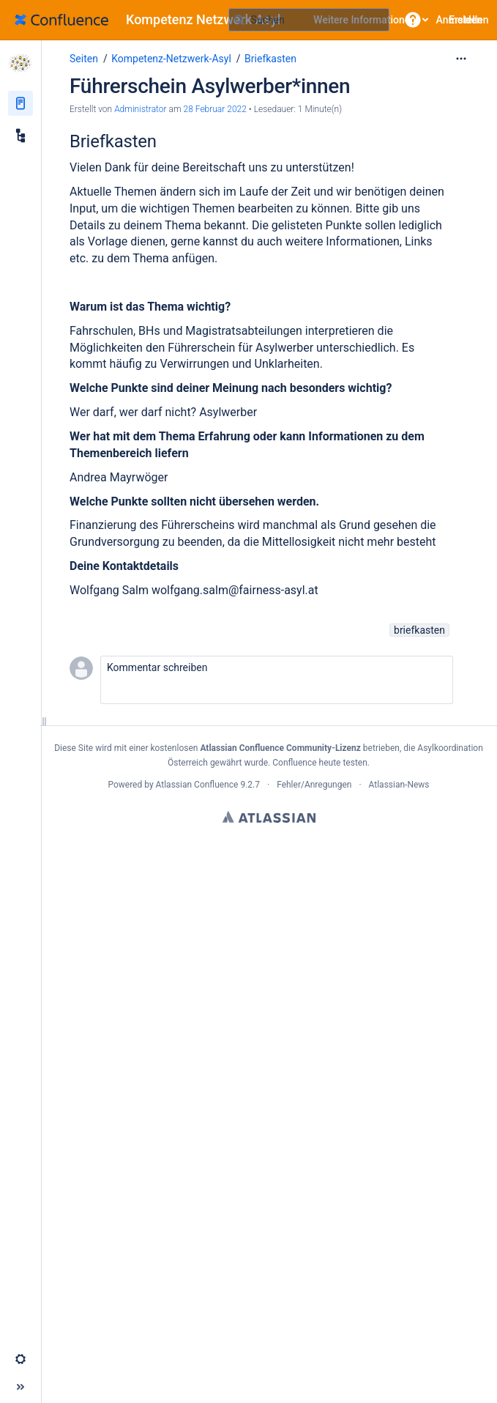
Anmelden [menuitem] (459, 20)
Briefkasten (270, 58)
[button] (413, 20)
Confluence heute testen (319, 763)
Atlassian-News (399, 785)
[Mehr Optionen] (461, 59)
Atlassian (269, 816)
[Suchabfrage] (308, 20)
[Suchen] (239, 20)
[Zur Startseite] (153, 20)
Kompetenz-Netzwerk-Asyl (171, 58)
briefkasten (419, 630)
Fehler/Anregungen (314, 785)
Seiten (84, 58)
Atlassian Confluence (197, 785)
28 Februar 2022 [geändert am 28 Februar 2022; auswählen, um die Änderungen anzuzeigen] (215, 109)
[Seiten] (20, 103)
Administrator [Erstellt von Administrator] (140, 109)
